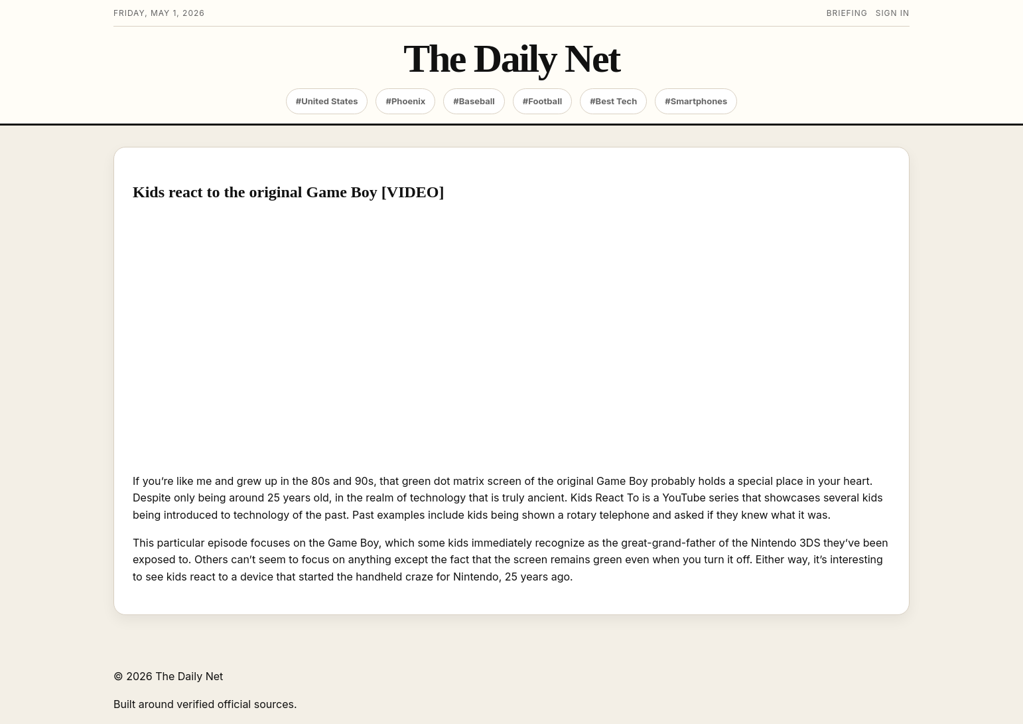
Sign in (893, 13)
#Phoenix (405, 101)
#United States (327, 101)
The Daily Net (511, 59)
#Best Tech (613, 101)
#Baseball (474, 101)
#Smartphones (696, 101)
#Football (542, 101)
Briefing (847, 13)
